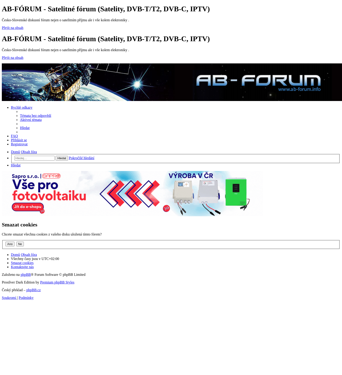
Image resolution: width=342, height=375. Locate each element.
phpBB (26, 274)
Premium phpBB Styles (57, 282)
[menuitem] (35, 116)
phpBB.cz (33, 290)
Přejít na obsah (12, 28)
